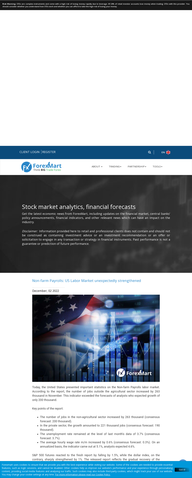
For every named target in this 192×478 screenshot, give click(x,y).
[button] (163, 7)
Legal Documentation (58, 399)
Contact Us (154, 405)
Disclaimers (133, 399)
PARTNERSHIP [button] (137, 20)
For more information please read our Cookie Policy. (82, 474)
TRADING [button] (115, 20)
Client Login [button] (30, 6)
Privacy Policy (95, 399)
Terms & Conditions (114, 399)
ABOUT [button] (97, 20)
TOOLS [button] (157, 20)
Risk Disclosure (79, 399)
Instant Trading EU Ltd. (52, 454)
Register (49, 6)
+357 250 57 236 (157, 394)
